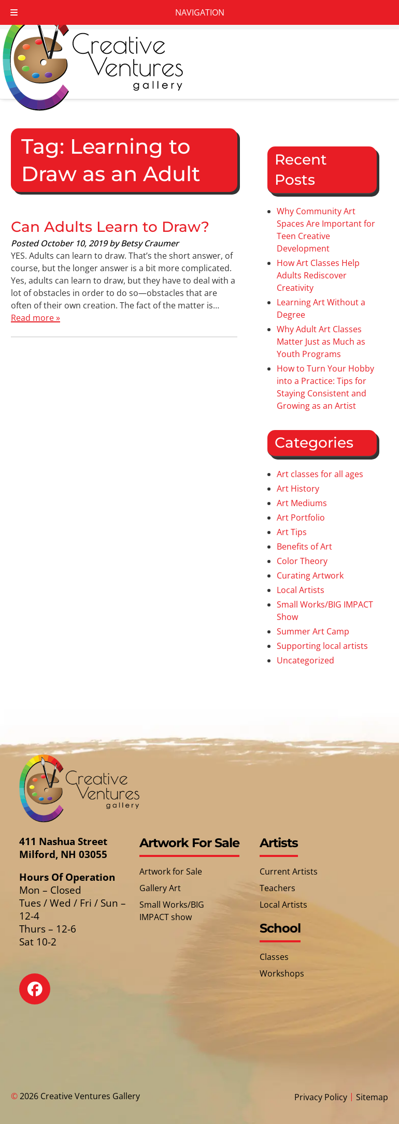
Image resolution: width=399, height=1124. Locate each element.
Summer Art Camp (313, 631)
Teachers (277, 888)
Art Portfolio (301, 517)
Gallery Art (160, 888)
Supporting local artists (322, 646)
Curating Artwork (310, 575)
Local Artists (300, 590)
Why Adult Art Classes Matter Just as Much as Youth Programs (321, 341)
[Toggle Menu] (14, 12)
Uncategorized (305, 660)
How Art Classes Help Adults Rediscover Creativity (318, 275)
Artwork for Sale (170, 871)
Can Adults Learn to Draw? (110, 226)
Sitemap (372, 1097)
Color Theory (302, 561)
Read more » (35, 317)
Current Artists (289, 871)
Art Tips (292, 532)
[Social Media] (42, 996)
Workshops (282, 973)
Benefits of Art (304, 546)
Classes (274, 957)
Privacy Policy (320, 1097)
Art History (298, 488)
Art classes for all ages (320, 474)
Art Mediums (302, 503)
